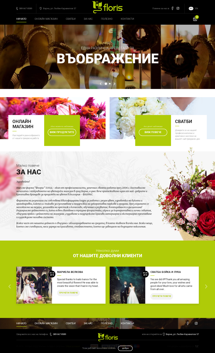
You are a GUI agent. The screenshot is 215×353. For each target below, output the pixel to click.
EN (196, 8)
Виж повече (153, 132)
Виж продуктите (62, 132)
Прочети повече (68, 293)
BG (191, 8)
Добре (125, 348)
